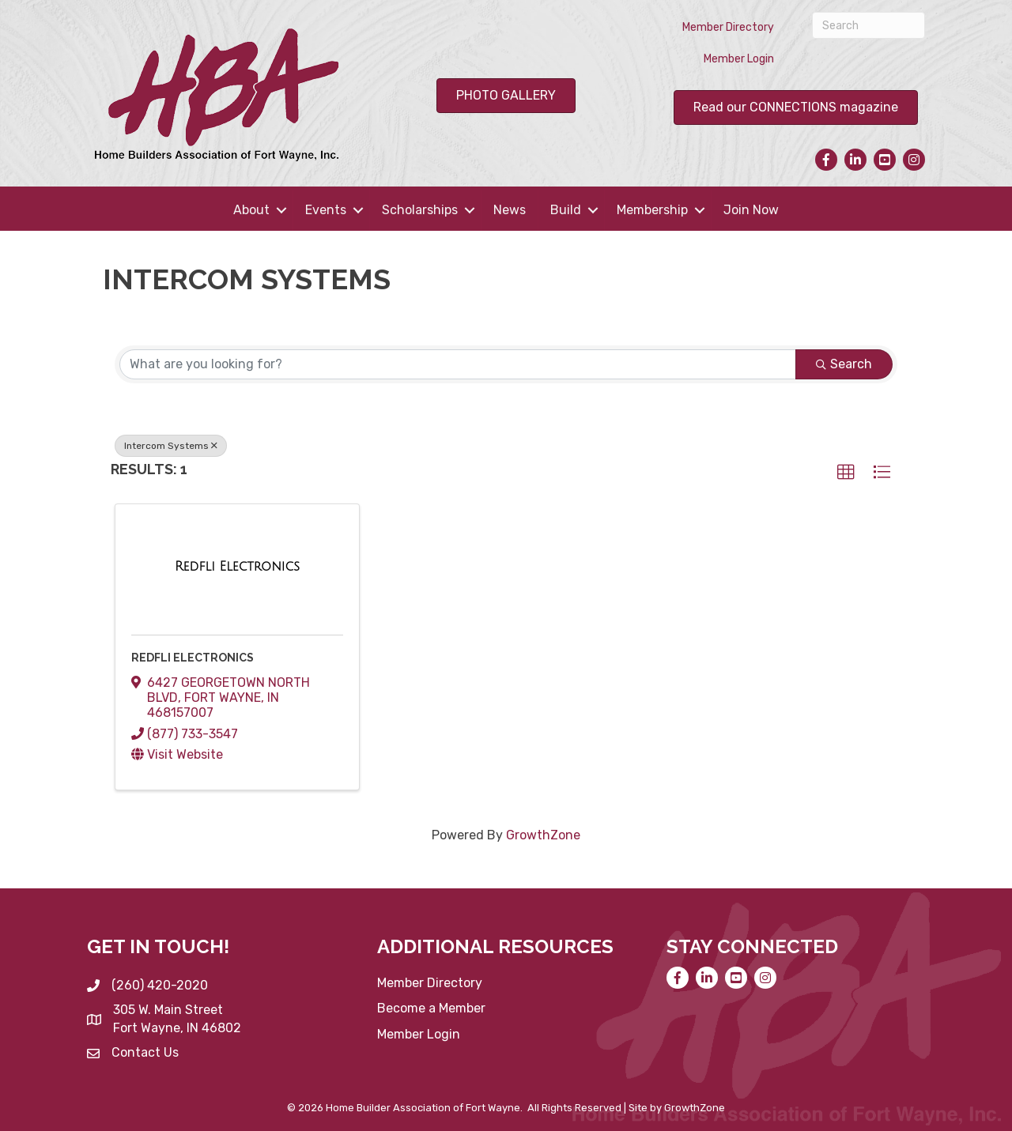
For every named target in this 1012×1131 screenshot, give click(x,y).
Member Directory (728, 27)
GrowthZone (543, 835)
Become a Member (431, 1008)
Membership (652, 209)
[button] (846, 472)
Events (325, 209)
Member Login (739, 59)
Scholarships (420, 209)
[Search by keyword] (457, 364)
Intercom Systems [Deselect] (170, 445)
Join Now (751, 209)
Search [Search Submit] (844, 363)
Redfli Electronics (192, 657)
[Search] (868, 25)
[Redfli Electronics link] (237, 567)
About (251, 209)
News (509, 209)
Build (565, 209)
